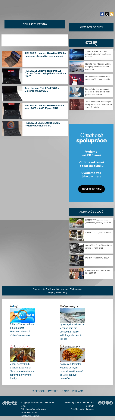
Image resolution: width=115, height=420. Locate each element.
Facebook (38, 391)
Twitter (53, 391)
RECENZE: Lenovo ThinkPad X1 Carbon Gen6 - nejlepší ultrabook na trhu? (45, 73)
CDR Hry (91, 43)
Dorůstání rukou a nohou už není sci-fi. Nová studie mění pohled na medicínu (97, 92)
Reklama (77, 391)
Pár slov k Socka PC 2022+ (97, 258)
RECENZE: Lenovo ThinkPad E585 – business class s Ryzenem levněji (45, 54)
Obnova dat (62, 289)
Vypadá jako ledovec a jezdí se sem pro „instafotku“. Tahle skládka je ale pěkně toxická (72, 331)
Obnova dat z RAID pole (44, 289)
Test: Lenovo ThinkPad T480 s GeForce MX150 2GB (42, 89)
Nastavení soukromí (30, 416)
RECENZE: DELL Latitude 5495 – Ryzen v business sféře (43, 124)
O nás (65, 391)
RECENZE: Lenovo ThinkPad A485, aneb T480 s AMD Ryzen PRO (45, 107)
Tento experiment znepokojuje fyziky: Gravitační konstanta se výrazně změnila (98, 104)
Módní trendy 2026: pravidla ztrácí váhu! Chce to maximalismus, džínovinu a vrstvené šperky (22, 371)
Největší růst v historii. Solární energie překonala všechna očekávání (98, 66)
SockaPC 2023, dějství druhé (98, 233)
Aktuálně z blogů (91, 212)
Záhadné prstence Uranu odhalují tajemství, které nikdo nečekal (98, 54)
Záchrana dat (76, 289)
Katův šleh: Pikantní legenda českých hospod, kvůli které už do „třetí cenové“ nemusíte (71, 371)
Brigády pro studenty (57, 292)
